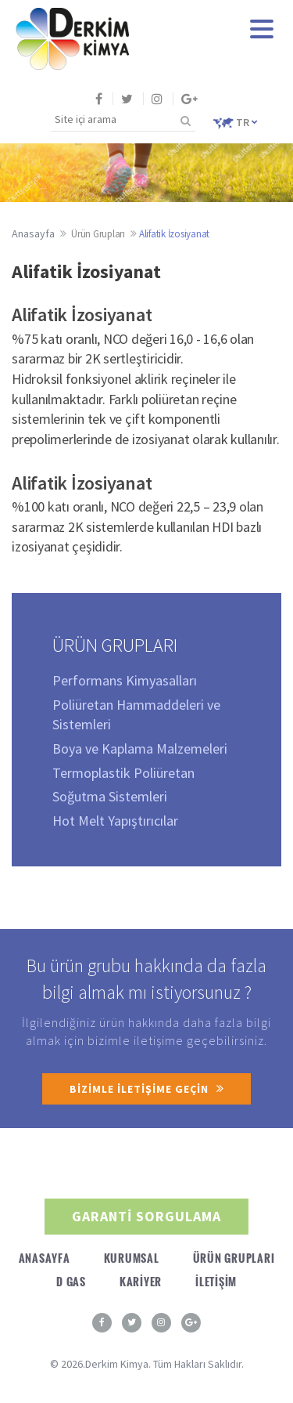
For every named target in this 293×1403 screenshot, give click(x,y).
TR (235, 122)
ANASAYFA (44, 1257)
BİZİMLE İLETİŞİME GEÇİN (146, 1089)
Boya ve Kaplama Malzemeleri (139, 748)
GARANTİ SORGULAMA (146, 1216)
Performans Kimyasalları (124, 680)
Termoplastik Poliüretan (123, 773)
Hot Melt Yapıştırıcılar (115, 821)
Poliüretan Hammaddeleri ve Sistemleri (136, 715)
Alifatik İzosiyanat (174, 233)
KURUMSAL (131, 1257)
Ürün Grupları (98, 233)
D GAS (71, 1281)
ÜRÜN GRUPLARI (234, 1257)
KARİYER (141, 1281)
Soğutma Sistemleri (109, 796)
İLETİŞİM (216, 1281)
